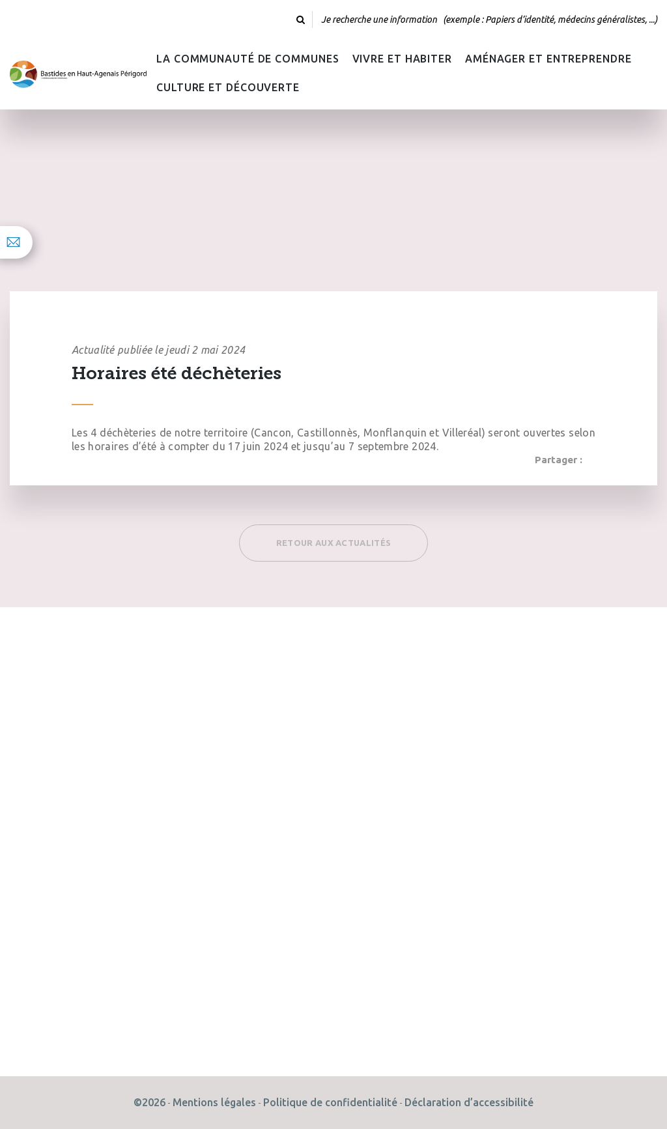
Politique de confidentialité (330, 1102)
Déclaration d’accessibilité (468, 1102)
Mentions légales (214, 1102)
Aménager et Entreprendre (548, 58)
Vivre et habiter (402, 58)
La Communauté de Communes (247, 58)
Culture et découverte (228, 87)
